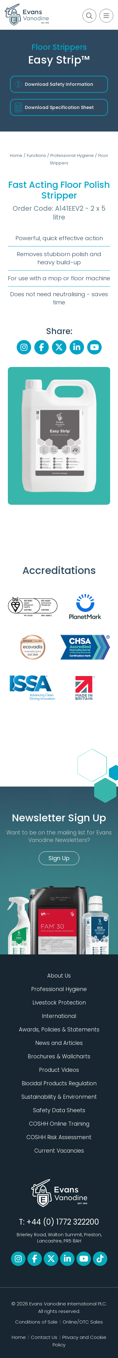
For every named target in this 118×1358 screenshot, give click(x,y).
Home (16, 155)
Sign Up (59, 858)
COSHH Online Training (59, 1124)
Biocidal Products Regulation (59, 1083)
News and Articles (59, 1043)
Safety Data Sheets (59, 1110)
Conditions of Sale (36, 1322)
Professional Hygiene (72, 155)
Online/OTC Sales (83, 1322)
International (59, 1016)
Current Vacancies (59, 1150)
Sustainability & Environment (59, 1097)
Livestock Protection (59, 1002)
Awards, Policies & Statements (59, 1029)
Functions (36, 155)
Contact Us (44, 1337)
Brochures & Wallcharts (59, 1056)
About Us (59, 975)
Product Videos (59, 1070)
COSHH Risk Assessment (59, 1137)
